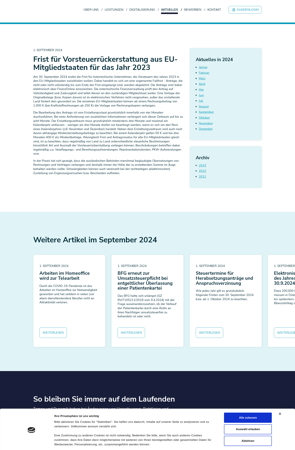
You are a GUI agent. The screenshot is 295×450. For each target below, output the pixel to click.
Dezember (206, 129)
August (204, 106)
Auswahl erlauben (248, 362)
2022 (202, 171)
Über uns (91, 10)
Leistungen (114, 10)
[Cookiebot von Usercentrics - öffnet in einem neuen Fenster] (31, 389)
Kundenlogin (245, 10)
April (202, 84)
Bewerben (192, 10)
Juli (201, 101)
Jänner (203, 67)
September (206, 112)
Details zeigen (199, 389)
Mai (201, 90)
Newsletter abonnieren (56, 439)
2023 (202, 165)
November (206, 123)
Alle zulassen (248, 351)
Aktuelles (169, 10)
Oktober (204, 118)
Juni (201, 95)
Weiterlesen (53, 333)
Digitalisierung (142, 10)
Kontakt (214, 10)
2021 (202, 177)
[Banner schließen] (280, 347)
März (202, 78)
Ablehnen (248, 374)
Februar (204, 73)
